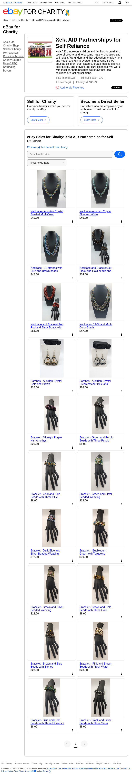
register (18, 3)
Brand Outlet (46, 3)
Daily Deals (32, 3)
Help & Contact (75, 3)
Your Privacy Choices (23, 771)
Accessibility (52, 768)
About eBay (6, 763)
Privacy (75, 768)
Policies (79, 763)
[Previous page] (67, 743)
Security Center (52, 763)
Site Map (117, 763)
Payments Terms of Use (109, 768)
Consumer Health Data (88, 768)
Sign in (9, 3)
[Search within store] (119, 154)
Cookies (123, 768)
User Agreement (64, 768)
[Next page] (84, 743)
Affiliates (90, 763)
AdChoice (45, 771)
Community (37, 763)
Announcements (22, 763)
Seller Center (68, 763)
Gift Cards (59, 3)
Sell (96, 3)
